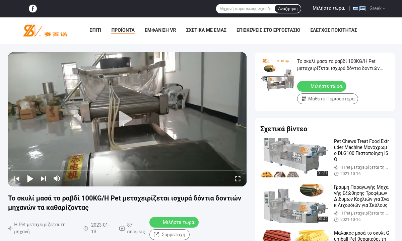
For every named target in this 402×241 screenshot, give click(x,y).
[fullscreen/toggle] (238, 178)
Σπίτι (96, 30)
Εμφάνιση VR (160, 30)
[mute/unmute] (57, 178)
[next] (43, 178)
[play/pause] (30, 178)
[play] (127, 119)
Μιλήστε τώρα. (329, 8)
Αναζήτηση (287, 8)
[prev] (16, 178)
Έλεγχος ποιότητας (333, 30)
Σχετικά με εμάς (206, 30)
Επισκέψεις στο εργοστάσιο (268, 30)
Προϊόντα (123, 30)
